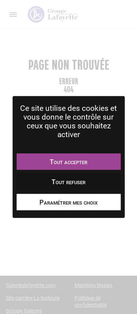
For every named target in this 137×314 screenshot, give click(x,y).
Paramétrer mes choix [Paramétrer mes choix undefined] (68, 202)
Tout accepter (68, 161)
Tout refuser (68, 182)
